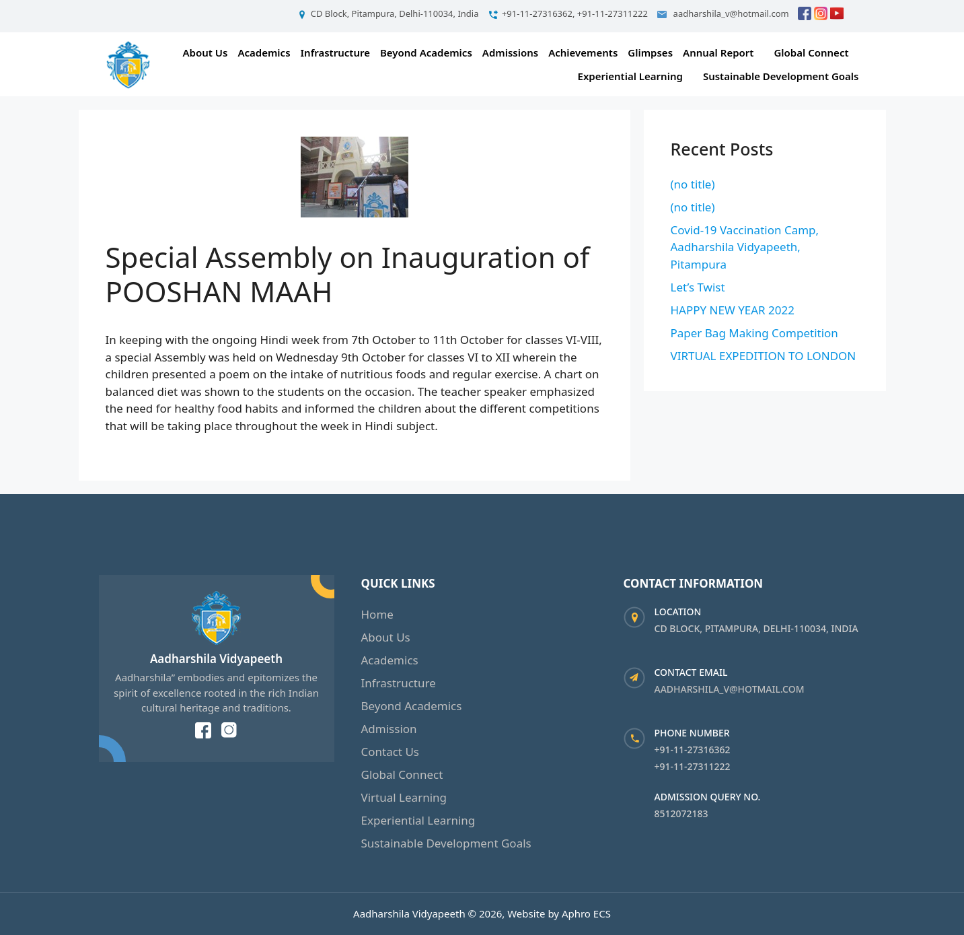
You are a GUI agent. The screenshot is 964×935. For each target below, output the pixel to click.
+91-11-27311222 (693, 766)
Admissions (510, 52)
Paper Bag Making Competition (754, 333)
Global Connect (811, 52)
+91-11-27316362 (693, 749)
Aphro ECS (586, 913)
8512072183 (681, 813)
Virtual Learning (404, 797)
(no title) (693, 184)
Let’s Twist (698, 287)
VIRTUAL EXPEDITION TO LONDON (763, 355)
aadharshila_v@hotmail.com (730, 689)
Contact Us (390, 751)
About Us (205, 52)
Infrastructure (335, 52)
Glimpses (650, 52)
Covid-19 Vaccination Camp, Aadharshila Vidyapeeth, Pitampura (745, 247)
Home (377, 614)
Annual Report (718, 52)
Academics (263, 52)
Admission (389, 728)
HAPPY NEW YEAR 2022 (733, 310)
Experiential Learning (630, 76)
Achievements (583, 52)
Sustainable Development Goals (781, 76)
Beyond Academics (426, 52)
